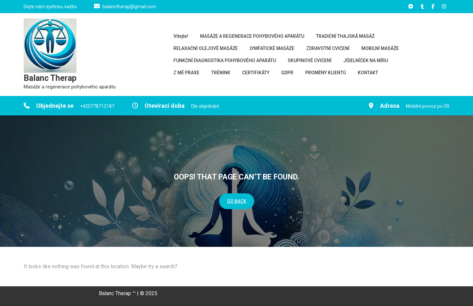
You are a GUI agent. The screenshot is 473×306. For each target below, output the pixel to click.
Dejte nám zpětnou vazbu (50, 6)
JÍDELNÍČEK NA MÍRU (365, 60)
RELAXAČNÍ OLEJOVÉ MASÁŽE (205, 48)
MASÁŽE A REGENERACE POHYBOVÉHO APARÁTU (252, 36)
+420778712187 (97, 106)
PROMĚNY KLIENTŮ (325, 72)
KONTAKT (368, 72)
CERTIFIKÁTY (255, 72)
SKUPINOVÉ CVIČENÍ (309, 60)
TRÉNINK (220, 72)
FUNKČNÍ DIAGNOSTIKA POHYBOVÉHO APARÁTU (224, 60)
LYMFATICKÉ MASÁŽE (272, 48)
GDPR (287, 72)
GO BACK (236, 201)
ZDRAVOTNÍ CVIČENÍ (327, 48)
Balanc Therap (50, 78)
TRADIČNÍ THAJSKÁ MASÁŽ (345, 36)
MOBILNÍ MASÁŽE (380, 48)
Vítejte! (180, 36)
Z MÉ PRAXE (186, 72)
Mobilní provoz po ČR (427, 106)
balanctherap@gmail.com (129, 6)
